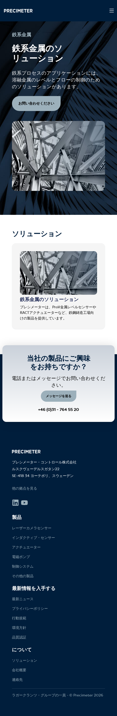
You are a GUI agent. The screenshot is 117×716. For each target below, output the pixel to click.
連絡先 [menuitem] (17, 679)
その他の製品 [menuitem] (22, 576)
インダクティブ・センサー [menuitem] (33, 537)
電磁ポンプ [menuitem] (21, 556)
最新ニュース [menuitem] (22, 599)
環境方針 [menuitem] (19, 627)
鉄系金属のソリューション (49, 299)
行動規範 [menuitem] (19, 618)
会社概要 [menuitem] (19, 670)
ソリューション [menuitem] (24, 660)
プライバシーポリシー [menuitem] (30, 608)
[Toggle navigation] (111, 11)
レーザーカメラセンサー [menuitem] (31, 528)
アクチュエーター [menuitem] (26, 547)
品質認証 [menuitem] (19, 637)
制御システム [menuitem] (22, 566)
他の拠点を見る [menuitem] (24, 488)
